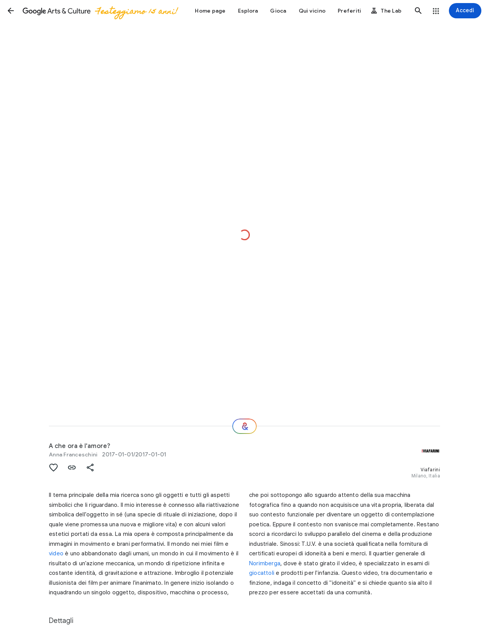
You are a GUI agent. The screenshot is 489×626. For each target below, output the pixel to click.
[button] (11, 11)
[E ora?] (244, 426)
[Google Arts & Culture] (99, 10)
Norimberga (264, 563)
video (56, 553)
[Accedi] (465, 10)
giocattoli (261, 572)
